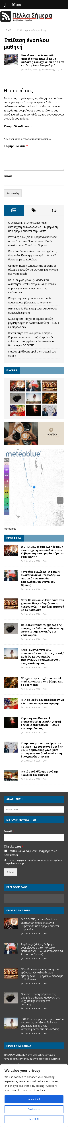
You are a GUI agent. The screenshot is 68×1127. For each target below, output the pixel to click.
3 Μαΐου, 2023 (30, 69)
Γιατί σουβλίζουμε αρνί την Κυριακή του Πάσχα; (40, 773)
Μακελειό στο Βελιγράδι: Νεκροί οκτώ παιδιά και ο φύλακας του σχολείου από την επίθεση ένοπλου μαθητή (42, 60)
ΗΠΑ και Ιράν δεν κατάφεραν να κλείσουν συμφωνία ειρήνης (42, 701)
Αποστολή (13, 193)
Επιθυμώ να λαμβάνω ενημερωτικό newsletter (30, 853)
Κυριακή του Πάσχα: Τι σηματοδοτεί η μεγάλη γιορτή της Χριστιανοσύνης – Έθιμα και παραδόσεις (33, 323)
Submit (10, 872)
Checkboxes (14, 846)
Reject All (34, 1119)
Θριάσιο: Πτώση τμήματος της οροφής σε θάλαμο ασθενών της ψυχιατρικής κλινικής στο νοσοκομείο (33, 270)
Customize (34, 1109)
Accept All (34, 1099)
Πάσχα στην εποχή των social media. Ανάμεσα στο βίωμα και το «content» (42, 681)
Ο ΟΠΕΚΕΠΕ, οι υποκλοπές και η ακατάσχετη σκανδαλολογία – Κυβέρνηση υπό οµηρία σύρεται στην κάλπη (33, 227)
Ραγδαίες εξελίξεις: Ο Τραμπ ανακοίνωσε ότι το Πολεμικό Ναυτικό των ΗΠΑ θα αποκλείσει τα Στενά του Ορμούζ (32, 241)
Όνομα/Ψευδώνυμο (18, 126)
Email (8, 176)
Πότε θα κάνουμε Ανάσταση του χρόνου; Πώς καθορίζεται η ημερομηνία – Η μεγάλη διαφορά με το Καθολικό (33, 255)
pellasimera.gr (48, 69)
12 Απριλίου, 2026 (31, 561)
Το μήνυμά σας (16, 146)
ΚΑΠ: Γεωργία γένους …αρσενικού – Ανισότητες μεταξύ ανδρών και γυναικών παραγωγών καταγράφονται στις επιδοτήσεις (42, 656)
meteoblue (10, 528)
